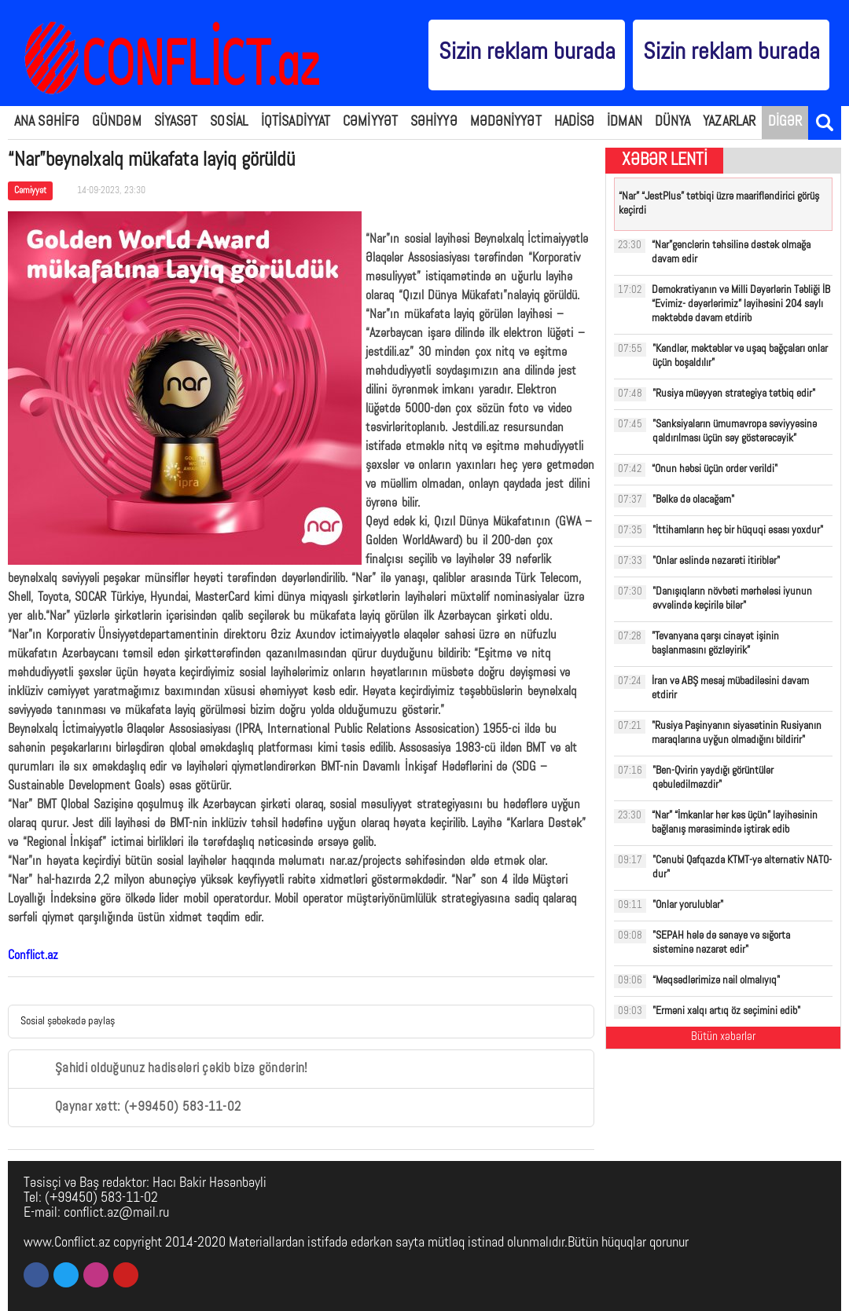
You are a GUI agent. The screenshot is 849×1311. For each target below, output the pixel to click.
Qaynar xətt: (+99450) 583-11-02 (130, 1108)
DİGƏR (785, 122)
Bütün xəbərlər (723, 1037)
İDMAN (624, 122)
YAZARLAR (729, 122)
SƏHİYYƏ (434, 122)
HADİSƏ (574, 122)
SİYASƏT (176, 122)
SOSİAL (229, 122)
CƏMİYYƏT (370, 122)
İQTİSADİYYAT (295, 122)
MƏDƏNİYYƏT (506, 122)
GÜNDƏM (117, 122)
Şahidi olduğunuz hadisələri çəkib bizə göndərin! (163, 1069)
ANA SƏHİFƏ (46, 122)
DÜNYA (673, 122)
